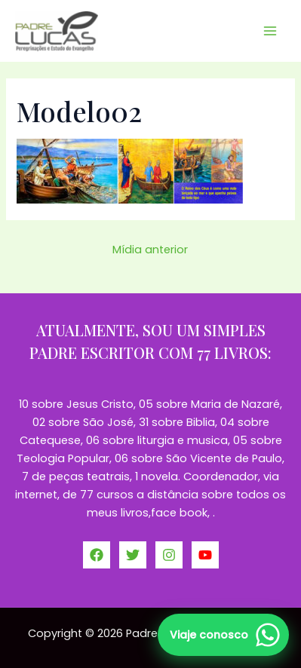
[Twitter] (132, 554)
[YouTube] (205, 554)
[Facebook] (96, 554)
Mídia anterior (150, 249)
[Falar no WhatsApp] (223, 635)
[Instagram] (169, 554)
